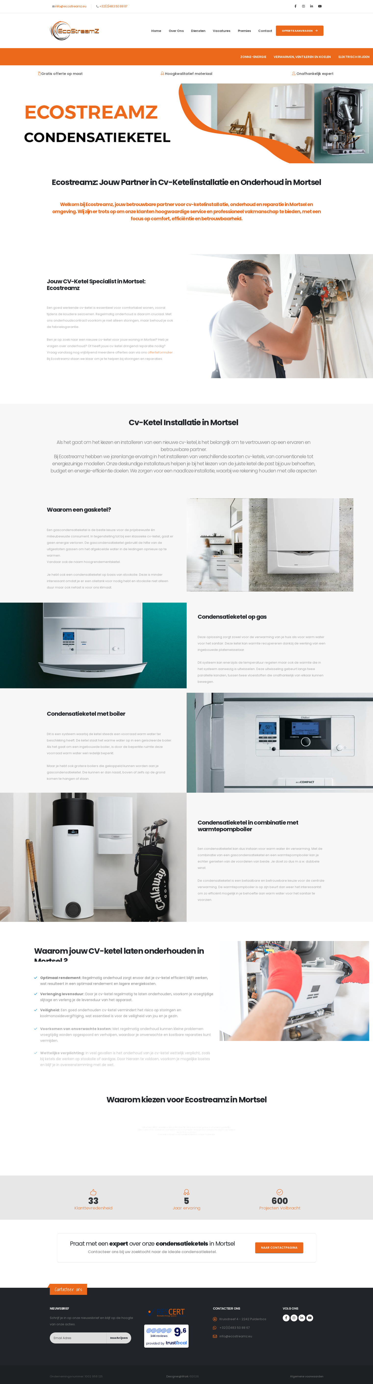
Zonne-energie (253, 57)
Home (156, 30)
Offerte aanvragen (300, 31)
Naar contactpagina (219, 1248)
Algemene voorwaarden (306, 1376)
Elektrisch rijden (354, 57)
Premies (244, 30)
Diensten (198, 30)
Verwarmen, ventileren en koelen (302, 57)
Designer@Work (177, 1376)
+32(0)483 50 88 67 (113, 6)
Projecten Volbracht (279, 1208)
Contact (265, 30)
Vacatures (221, 30)
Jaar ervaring (186, 1208)
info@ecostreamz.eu (70, 6)
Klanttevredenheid (93, 1208)
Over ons (176, 30)
